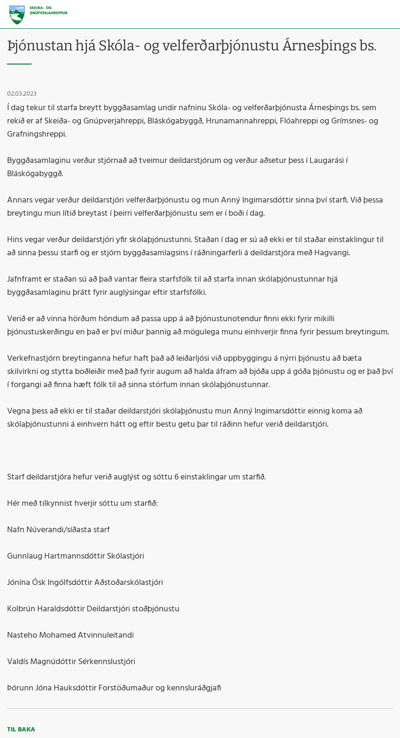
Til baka (21, 729)
